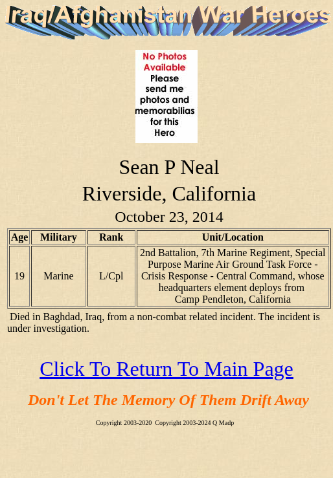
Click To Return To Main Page (166, 368)
